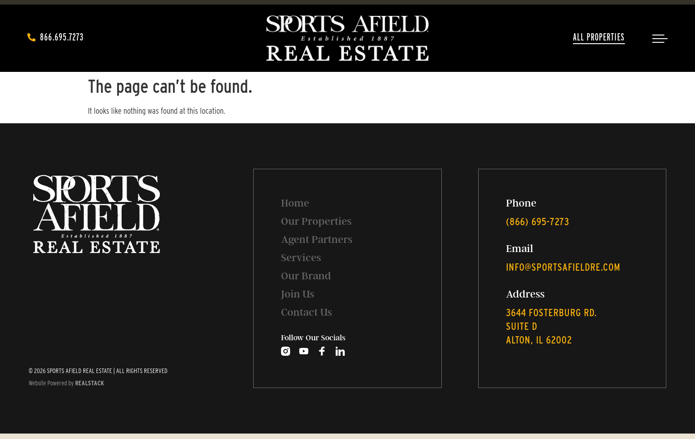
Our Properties (316, 221)
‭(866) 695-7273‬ (537, 221)
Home (295, 203)
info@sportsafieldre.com (563, 267)
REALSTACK (89, 383)
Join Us (297, 294)
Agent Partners (317, 239)
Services (301, 258)
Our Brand (306, 276)
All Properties (599, 37)
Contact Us (306, 312)
